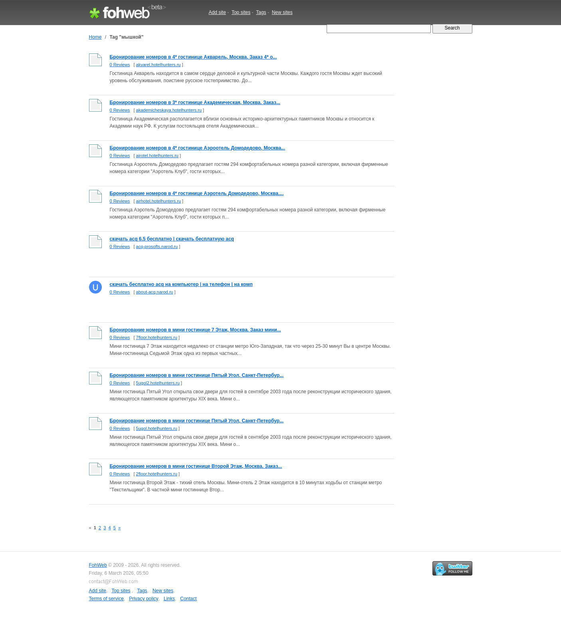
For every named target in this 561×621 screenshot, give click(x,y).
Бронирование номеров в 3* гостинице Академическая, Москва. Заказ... (195, 102)
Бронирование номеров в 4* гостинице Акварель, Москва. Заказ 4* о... (193, 57)
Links (169, 598)
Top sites (241, 12)
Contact (188, 598)
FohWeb (98, 565)
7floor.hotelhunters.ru (156, 337)
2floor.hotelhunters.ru (156, 473)
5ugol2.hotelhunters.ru (158, 382)
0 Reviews (120, 64)
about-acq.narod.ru (154, 292)
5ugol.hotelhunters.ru (156, 428)
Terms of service (106, 598)
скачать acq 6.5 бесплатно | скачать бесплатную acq (172, 239)
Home (95, 37)
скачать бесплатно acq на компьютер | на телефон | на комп (181, 284)
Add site (217, 12)
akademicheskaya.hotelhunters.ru (169, 110)
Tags (261, 12)
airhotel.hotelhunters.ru (158, 201)
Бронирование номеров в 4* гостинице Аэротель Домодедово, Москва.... (197, 193)
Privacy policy (143, 598)
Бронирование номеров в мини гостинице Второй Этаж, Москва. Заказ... (196, 466)
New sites (282, 12)
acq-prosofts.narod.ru (157, 246)
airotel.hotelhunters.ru (157, 155)
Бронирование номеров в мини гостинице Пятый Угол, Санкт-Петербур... (197, 375)
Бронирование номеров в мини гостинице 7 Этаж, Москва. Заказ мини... (195, 330)
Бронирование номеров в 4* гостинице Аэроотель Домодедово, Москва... (197, 148)
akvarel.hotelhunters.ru (158, 64)
